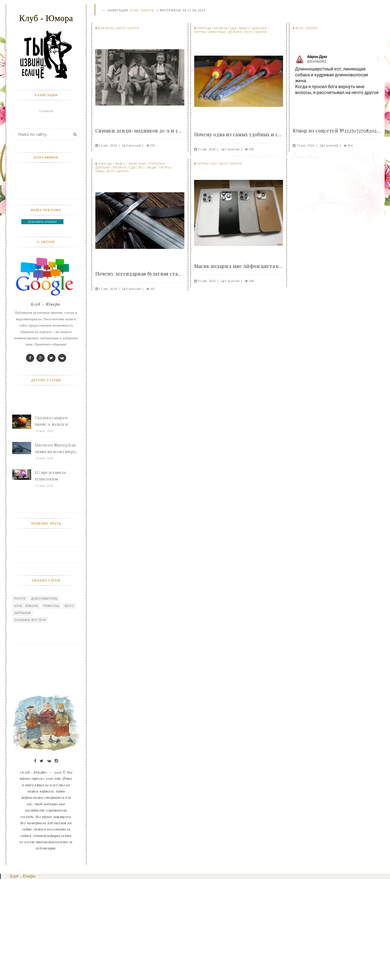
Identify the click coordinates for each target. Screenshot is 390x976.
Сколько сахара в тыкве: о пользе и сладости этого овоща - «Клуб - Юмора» (56, 518)
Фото (69, 702)
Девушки (259, 28)
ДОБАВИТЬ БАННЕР (42, 318)
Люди (151, 168)
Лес (141, 168)
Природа (204, 28)
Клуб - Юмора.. (142, 10)
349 (251, 149)
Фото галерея (128, 28)
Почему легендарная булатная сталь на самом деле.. (139, 274)
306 (350, 146)
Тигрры (200, 32)
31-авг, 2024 (108, 146)
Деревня (235, 32)
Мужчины (106, 28)
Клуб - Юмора (26, 702)
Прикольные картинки (46, 196)
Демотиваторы (44, 695)
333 (152, 146)
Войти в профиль (44, 123)
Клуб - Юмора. (46, 400)
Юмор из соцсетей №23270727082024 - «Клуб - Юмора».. (337, 131)
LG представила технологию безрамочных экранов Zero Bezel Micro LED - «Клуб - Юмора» (56, 572)
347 (152, 289)
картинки (22, 709)
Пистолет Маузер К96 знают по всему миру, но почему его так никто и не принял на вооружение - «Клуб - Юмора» (56, 545)
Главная (46, 111)
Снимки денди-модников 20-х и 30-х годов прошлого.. (139, 131)
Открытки (156, 164)
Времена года (225, 28)
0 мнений (133, 146)
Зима (99, 172)
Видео (244, 28)
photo (20, 695)
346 (251, 281)
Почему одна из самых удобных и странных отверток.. (238, 134)
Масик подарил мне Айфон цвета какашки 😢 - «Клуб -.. (238, 266)
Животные (217, 32)
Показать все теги (30, 716)
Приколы (51, 702)
